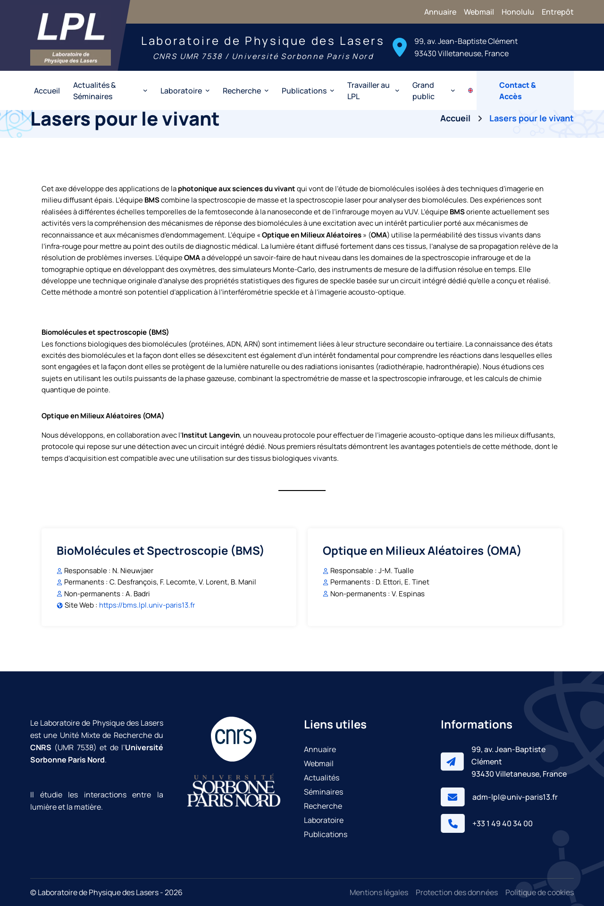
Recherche (323, 806)
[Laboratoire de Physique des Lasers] (70, 35)
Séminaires (323, 792)
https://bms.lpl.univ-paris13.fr (147, 605)
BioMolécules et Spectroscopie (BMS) (161, 550)
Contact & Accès (517, 91)
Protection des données (457, 892)
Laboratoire (324, 820)
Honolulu (518, 12)
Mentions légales (379, 892)
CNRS (40, 747)
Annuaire (440, 12)
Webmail (479, 12)
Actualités (321, 777)
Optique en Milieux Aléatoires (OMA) (422, 550)
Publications (325, 834)
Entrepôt (558, 12)
